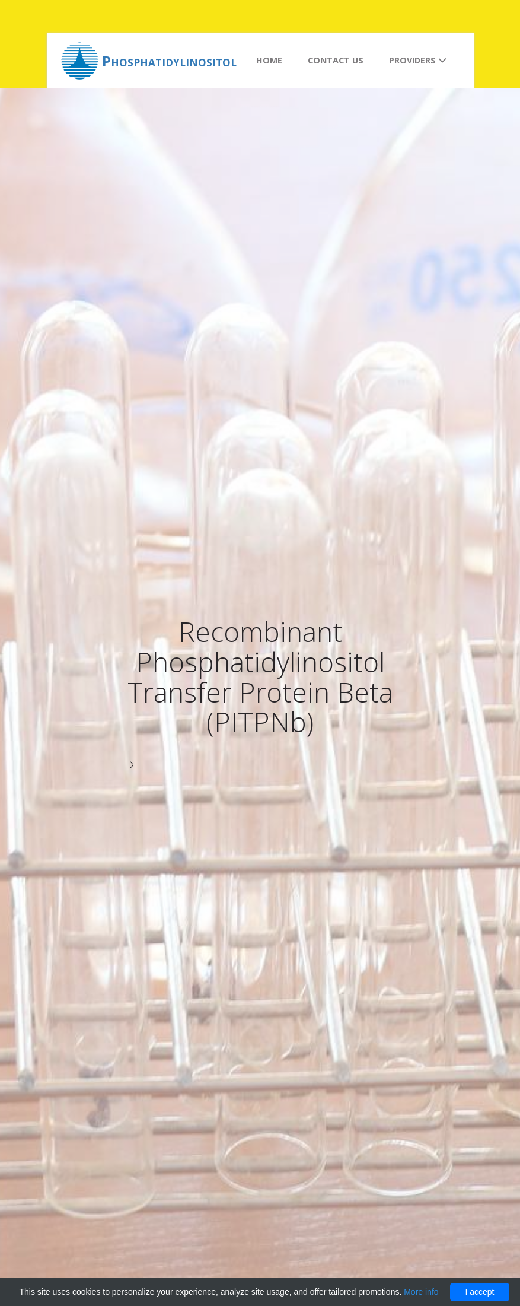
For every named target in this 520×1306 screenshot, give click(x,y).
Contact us (335, 60)
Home (269, 60)
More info (421, 1292)
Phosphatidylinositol (169, 61)
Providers (417, 60)
